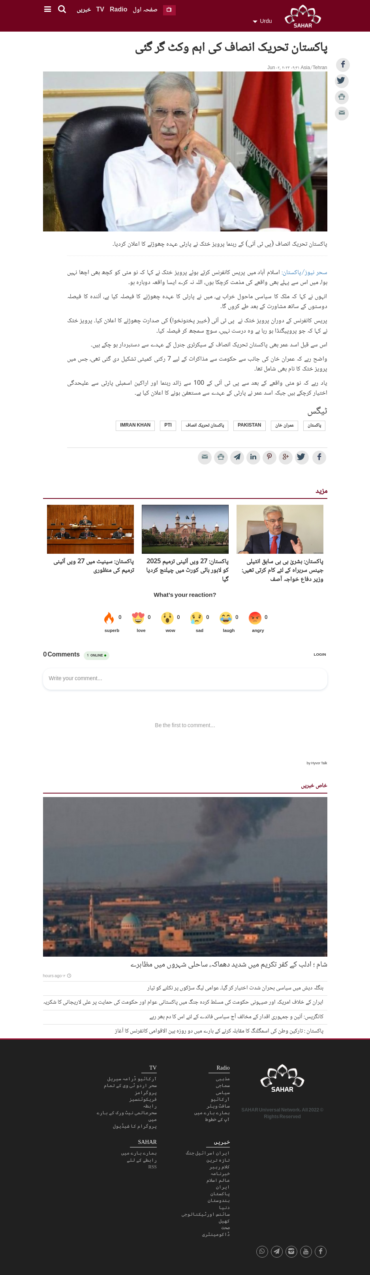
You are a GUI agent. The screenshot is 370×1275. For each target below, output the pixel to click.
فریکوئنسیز (143, 1099)
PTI (168, 425)
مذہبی (223, 1078)
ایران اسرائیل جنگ (208, 1153)
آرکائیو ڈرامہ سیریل (132, 1078)
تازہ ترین (218, 1160)
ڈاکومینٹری (216, 1234)
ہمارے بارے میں (212, 1112)
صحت (226, 1227)
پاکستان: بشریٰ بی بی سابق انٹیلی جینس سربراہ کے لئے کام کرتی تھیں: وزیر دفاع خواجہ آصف (282, 571)
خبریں (84, 10)
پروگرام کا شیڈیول (135, 1126)
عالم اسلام (218, 1180)
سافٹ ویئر (218, 1106)
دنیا (224, 1207)
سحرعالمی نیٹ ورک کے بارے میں (127, 1116)
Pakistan (249, 425)
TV (100, 10)
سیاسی (223, 1092)
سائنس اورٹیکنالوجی (206, 1214)
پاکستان (314, 425)
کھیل (224, 1221)
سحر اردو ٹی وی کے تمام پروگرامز (130, 1089)
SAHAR (305, 18)
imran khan (135, 425)
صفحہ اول (145, 10)
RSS (152, 1167)
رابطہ (150, 1106)
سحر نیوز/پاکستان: (304, 272)
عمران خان (284, 425)
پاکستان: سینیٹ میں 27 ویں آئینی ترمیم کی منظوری (93, 566)
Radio (118, 10)
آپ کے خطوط (217, 1119)
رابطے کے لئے (142, 1160)
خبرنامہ (220, 1173)
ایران (223, 1187)
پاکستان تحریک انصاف (205, 425)
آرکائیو (220, 1099)
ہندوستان (219, 1200)
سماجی (223, 1085)
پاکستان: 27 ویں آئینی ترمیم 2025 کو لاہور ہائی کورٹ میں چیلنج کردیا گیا (187, 571)
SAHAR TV (282, 1080)
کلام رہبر (219, 1167)
